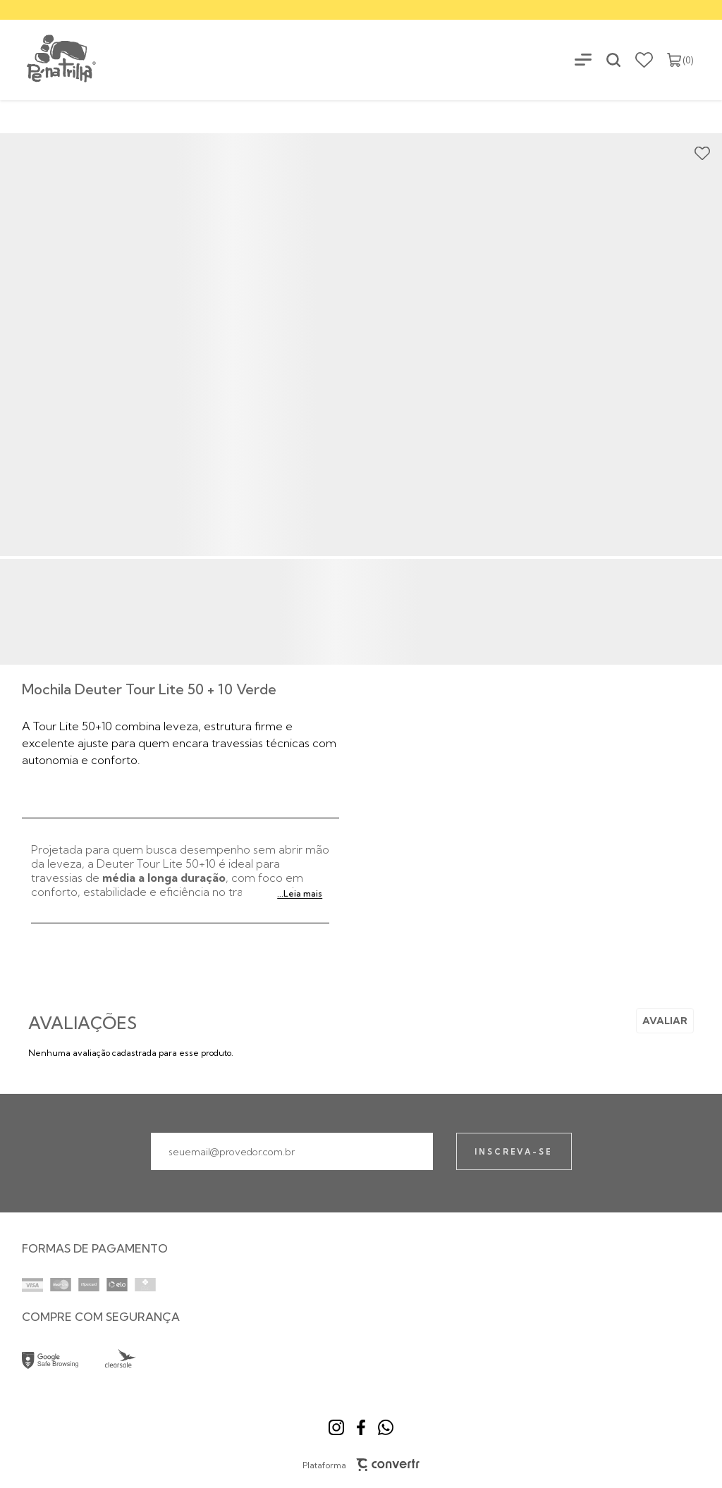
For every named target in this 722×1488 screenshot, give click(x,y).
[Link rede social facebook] (361, 1427)
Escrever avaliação (665, 1020)
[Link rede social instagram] (336, 1427)
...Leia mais (299, 893)
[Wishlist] (644, 60)
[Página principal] (49, 59)
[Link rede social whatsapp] (385, 1427)
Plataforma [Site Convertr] (361, 1464)
